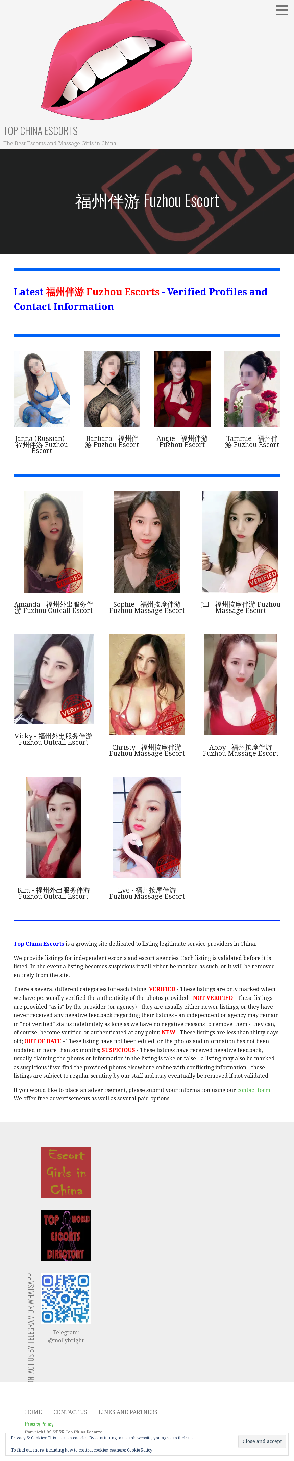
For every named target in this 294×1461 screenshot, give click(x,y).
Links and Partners (128, 1412)
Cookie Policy (139, 1450)
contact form (253, 1090)
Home (33, 1412)
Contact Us (70, 1412)
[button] (284, 10)
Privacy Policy (39, 1424)
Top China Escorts (40, 130)
